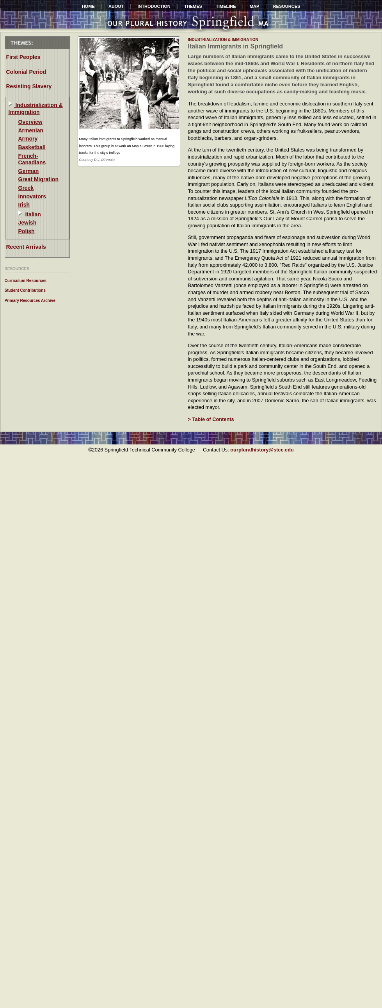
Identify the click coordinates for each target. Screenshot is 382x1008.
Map (254, 6)
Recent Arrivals (26, 247)
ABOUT (116, 6)
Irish (24, 205)
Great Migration (38, 179)
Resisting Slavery (29, 86)
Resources (286, 6)
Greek (26, 188)
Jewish (27, 222)
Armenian (31, 130)
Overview (30, 122)
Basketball (32, 147)
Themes (193, 6)
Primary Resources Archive (30, 300)
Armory (28, 139)
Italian (32, 214)
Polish (26, 231)
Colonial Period (26, 72)
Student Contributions (25, 290)
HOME (88, 6)
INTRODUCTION (153, 6)
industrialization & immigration (223, 39)
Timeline (226, 6)
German (28, 171)
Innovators (32, 196)
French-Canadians (32, 159)
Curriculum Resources (25, 280)
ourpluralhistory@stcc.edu (262, 450)
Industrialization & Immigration (36, 108)
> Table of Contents (211, 419)
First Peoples (23, 57)
